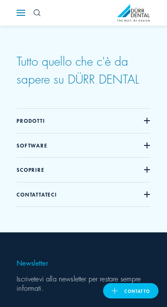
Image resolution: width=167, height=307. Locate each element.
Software (32, 145)
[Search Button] (37, 12)
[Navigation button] (20, 13)
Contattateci (37, 194)
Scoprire (30, 169)
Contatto (137, 290)
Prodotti (31, 120)
